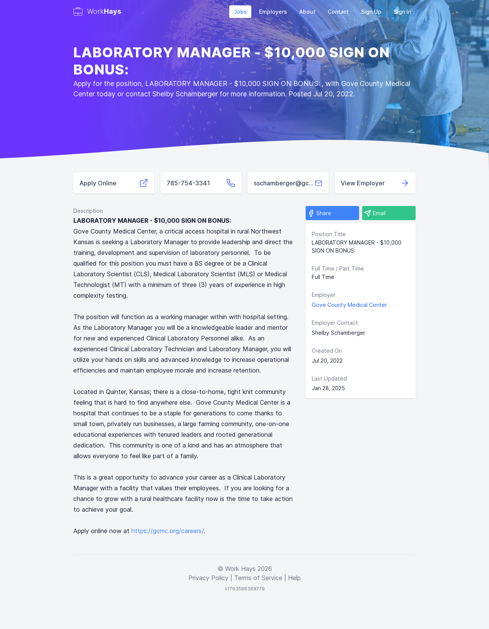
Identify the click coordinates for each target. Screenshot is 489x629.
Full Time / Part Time (338, 268)
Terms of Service (258, 578)
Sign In (402, 11)
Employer (323, 295)
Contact (338, 11)
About (307, 11)
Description (88, 211)
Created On (327, 350)
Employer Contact (335, 322)
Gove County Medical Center (349, 305)
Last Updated (329, 378)
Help (294, 578)
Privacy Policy (208, 578)
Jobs (240, 11)
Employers (273, 11)
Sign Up (371, 11)
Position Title (329, 234)
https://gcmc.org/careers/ (167, 531)
